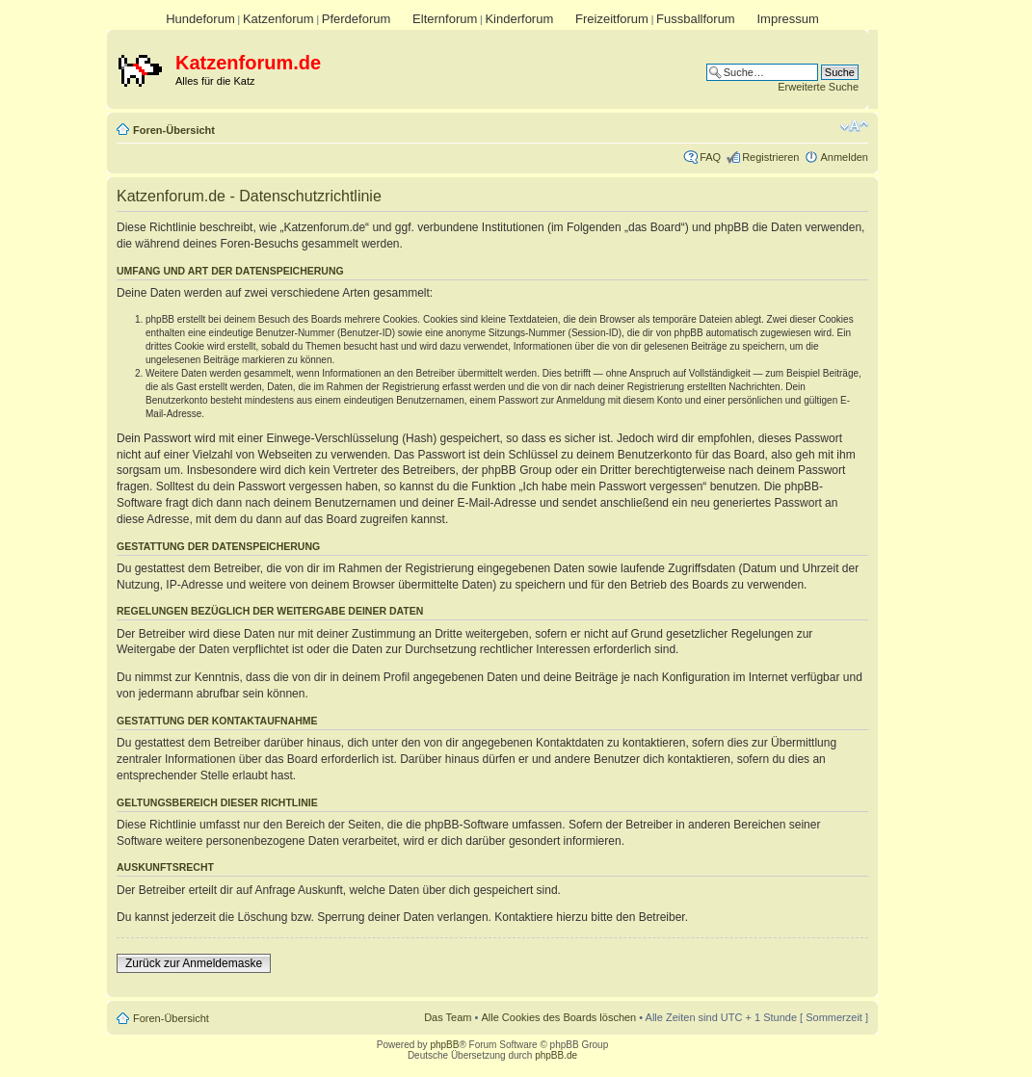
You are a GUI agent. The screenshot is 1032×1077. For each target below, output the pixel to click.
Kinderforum (519, 19)
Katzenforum (278, 19)
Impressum (787, 19)
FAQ (710, 157)
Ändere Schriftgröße (854, 126)
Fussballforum (695, 19)
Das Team (447, 1017)
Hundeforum (200, 19)
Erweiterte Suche (818, 86)
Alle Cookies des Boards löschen (558, 1017)
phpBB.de (556, 1055)
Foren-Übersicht (174, 130)
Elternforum (444, 19)
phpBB (444, 1044)
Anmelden (844, 157)
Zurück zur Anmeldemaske (193, 963)
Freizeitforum (611, 19)
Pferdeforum (356, 19)
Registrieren (770, 157)
